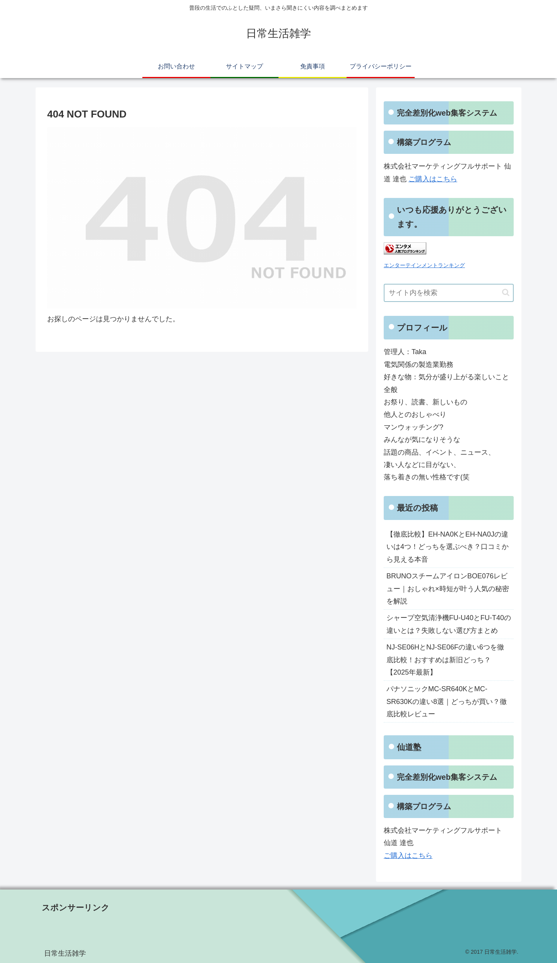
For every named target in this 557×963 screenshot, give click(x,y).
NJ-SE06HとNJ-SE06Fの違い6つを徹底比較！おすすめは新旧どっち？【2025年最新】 (445, 659)
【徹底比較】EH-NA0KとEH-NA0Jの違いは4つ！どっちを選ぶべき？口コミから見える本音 (447, 546)
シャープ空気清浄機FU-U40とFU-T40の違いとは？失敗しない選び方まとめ (448, 624)
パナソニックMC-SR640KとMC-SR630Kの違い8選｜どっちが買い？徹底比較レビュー (446, 701)
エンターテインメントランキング (424, 265)
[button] (506, 292)
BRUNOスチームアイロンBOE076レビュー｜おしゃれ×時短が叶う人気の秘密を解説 (447, 588)
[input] (449, 293)
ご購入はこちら (432, 179)
